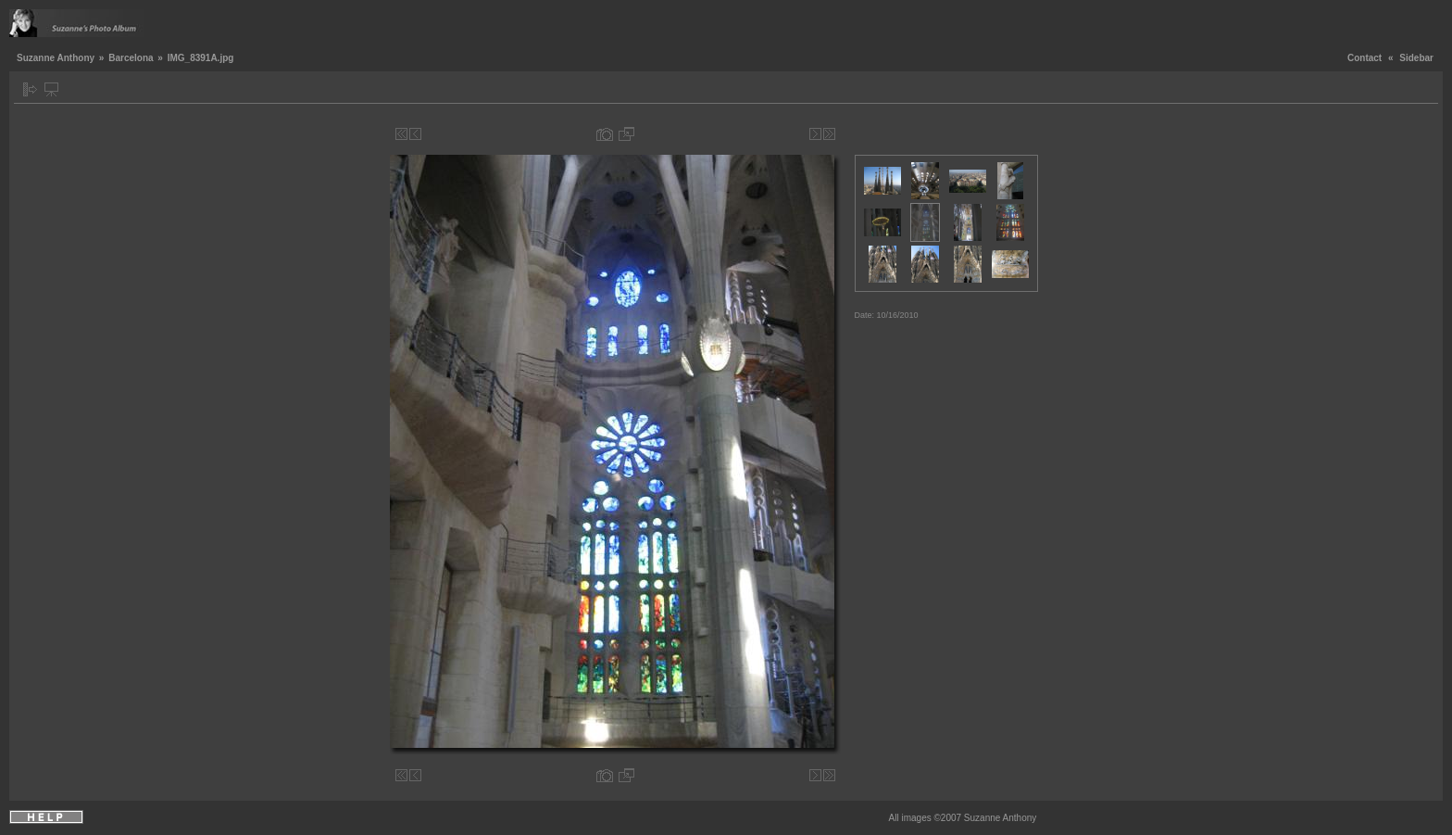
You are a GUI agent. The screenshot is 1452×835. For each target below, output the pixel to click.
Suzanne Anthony (55, 58)
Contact (1364, 58)
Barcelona (130, 58)
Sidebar (1416, 58)
